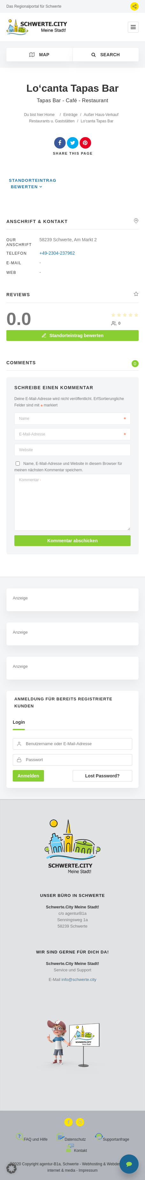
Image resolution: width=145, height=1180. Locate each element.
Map (39, 54)
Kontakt (76, 1150)
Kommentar (30, 480)
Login (19, 722)
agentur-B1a (50, 1164)
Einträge (70, 114)
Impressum (88, 1170)
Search (105, 54)
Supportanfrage (112, 1139)
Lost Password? (102, 775)
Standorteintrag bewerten (72, 335)
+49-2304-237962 (57, 253)
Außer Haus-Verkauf (101, 114)
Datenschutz (71, 1139)
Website (26, 450)
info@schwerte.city (79, 979)
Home (49, 114)
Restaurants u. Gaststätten (52, 121)
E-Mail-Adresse (72, 434)
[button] (11, 1168)
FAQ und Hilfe (32, 1139)
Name (72, 419)
